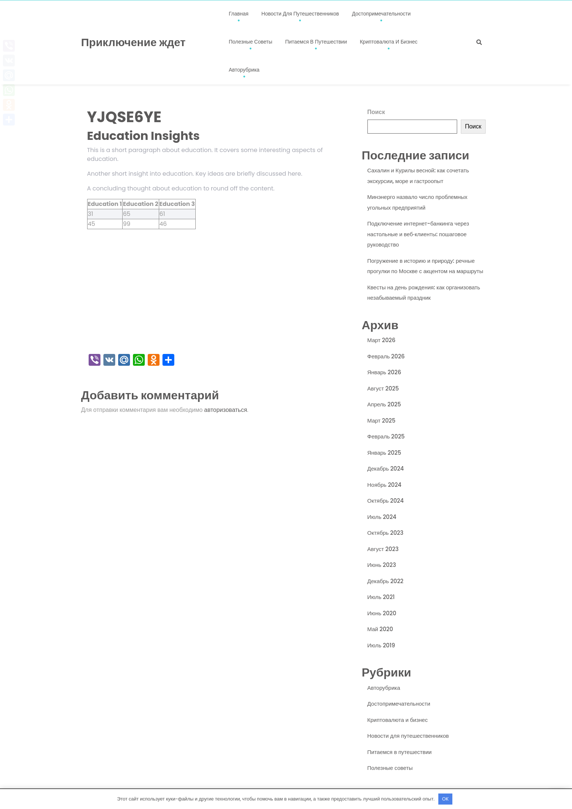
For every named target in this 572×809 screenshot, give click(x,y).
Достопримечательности (381, 13)
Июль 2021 (381, 597)
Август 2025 (383, 388)
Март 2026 (381, 340)
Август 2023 (383, 549)
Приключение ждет (133, 42)
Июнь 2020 (382, 613)
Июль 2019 (381, 645)
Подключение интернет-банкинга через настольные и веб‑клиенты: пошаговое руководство (418, 234)
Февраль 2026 (386, 356)
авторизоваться (225, 410)
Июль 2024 (382, 517)
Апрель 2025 (384, 404)
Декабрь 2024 (385, 468)
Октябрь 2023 (385, 533)
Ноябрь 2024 (384, 485)
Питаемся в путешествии (316, 41)
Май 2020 (380, 629)
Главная (239, 13)
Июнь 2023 (381, 565)
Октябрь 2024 (385, 501)
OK (445, 798)
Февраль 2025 (386, 436)
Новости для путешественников (300, 13)
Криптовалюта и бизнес (388, 41)
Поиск (376, 112)
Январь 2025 (384, 453)
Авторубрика (244, 69)
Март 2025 (381, 420)
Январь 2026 (384, 372)
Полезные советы (251, 41)
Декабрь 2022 (385, 581)
